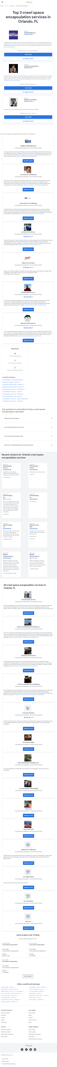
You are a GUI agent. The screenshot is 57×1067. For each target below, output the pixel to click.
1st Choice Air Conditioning (28, 174)
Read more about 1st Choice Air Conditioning (36, 185)
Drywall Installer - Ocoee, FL (35, 997)
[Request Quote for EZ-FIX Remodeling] (28, 749)
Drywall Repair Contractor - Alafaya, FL (37, 987)
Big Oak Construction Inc (28, 323)
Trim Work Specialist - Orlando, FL (8, 997)
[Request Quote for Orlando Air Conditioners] (28, 863)
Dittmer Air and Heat (30, 99)
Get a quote (4, 1036)
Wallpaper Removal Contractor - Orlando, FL (39, 995)
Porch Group (31, 1013)
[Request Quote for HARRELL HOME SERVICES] (28, 161)
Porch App (4, 1022)
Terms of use (31, 1029)
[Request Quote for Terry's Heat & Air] (28, 836)
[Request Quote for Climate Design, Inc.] (28, 58)
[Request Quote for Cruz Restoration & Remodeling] (28, 795)
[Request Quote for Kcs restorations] (28, 908)
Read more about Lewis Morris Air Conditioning (31, 213)
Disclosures (31, 1036)
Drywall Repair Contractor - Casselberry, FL (11, 999)
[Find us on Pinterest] (26, 1049)
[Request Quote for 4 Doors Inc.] (28, 815)
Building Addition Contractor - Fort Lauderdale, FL (12, 991)
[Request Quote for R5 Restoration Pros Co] (28, 309)
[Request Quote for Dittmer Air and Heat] (28, 121)
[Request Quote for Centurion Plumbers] (28, 728)
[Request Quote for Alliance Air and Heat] (28, 278)
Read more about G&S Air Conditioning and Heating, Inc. (24, 637)
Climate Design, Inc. (30, 32)
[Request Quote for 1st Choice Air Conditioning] (28, 189)
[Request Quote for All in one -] (28, 928)
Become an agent (5, 1032)
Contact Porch (32, 1020)
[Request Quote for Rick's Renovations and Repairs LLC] (28, 775)
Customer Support (6, 1029)
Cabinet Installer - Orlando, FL (7, 987)
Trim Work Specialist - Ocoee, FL (36, 989)
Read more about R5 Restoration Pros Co (35, 305)
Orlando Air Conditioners (28, 849)
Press (29, 1022)
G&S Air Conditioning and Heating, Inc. (28, 627)
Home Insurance (5, 1013)
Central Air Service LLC (28, 232)
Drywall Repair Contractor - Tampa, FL (9, 989)
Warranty (3, 1015)
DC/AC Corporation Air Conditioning (28, 684)
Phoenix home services (28, 599)
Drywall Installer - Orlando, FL (35, 993)
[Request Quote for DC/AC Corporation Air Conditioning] (28, 699)
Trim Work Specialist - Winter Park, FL (9, 995)
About (30, 1015)
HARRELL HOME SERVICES (28, 146)
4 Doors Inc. (28, 809)
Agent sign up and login (7, 1034)
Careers (30, 1017)
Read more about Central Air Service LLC (30, 244)
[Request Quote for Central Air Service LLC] (28, 249)
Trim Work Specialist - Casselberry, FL (9, 1001)
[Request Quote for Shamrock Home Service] (28, 670)
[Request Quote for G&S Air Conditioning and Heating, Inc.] (28, 642)
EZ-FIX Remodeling (28, 742)
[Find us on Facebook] (22, 1049)
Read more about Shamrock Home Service (26, 666)
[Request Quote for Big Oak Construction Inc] (28, 340)
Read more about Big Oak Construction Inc (30, 336)
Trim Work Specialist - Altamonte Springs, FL (11, 993)
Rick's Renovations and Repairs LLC (28, 763)
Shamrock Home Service (28, 655)
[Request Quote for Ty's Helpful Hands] (28, 887)
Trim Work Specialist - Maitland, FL (36, 991)
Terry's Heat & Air (28, 829)
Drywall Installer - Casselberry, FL (36, 999)
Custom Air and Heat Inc (31, 66)
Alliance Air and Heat (28, 263)
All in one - (28, 921)
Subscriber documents (34, 1034)
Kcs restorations (28, 901)
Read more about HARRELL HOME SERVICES (25, 156)
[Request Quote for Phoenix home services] (28, 613)
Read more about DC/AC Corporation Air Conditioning (29, 694)
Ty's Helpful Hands (28, 877)
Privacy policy (32, 1032)
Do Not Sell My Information (35, 1039)
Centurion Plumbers (28, 713)
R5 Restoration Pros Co (28, 292)
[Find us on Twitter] (30, 1049)
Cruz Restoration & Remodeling (28, 788)
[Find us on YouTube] (35, 1049)
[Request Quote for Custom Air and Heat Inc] (28, 92)
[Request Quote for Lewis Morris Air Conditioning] (28, 218)
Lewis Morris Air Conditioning (28, 203)
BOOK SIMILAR (28, 976)
